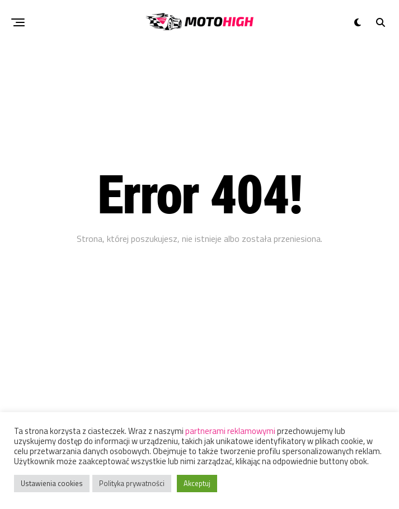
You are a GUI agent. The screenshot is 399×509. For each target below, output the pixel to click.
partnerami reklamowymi (230, 430)
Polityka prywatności (132, 483)
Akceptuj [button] (197, 483)
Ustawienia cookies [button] (52, 483)
